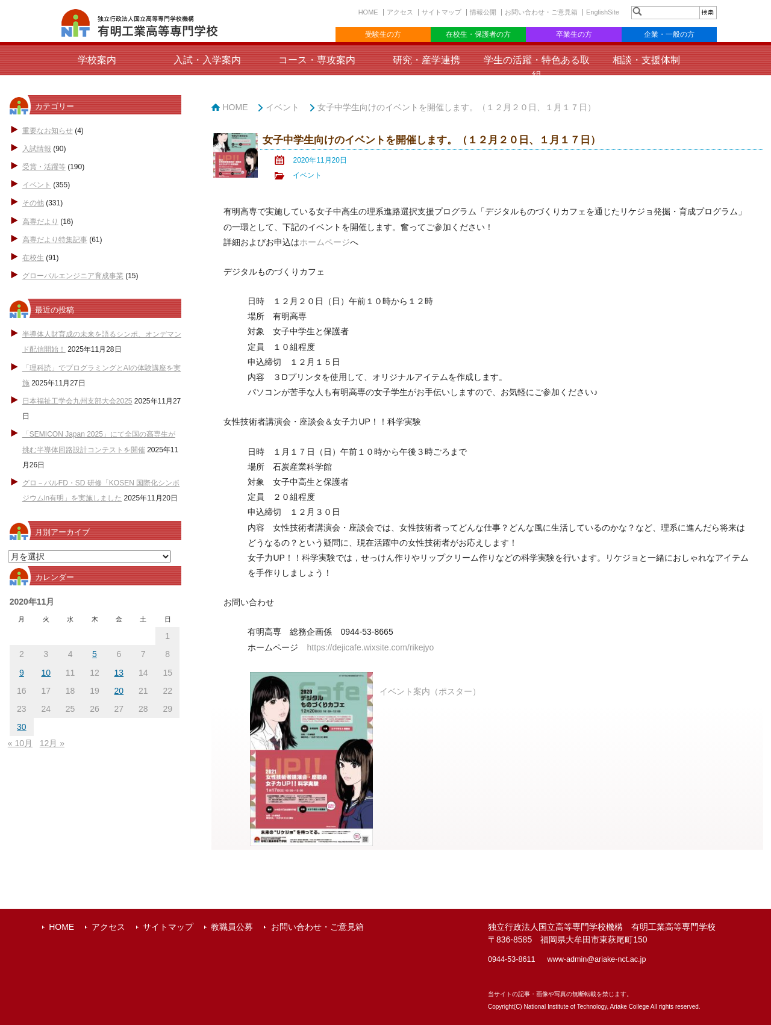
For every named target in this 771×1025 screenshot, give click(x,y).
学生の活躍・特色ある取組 (537, 67)
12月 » (52, 743)
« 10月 (20, 743)
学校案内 (97, 60)
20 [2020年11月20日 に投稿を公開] (119, 691)
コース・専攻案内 (316, 60)
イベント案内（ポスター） (430, 691)
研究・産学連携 (426, 60)
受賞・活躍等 (44, 167)
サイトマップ (441, 12)
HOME (368, 12)
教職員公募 (232, 927)
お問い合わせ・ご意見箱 (541, 12)
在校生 (33, 258)
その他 (33, 203)
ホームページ (324, 242)
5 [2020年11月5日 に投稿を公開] (94, 654)
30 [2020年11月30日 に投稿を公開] (22, 727)
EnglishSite (602, 12)
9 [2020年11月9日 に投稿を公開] (21, 673)
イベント (36, 185)
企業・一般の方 (669, 34)
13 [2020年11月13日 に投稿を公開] (119, 673)
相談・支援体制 (646, 60)
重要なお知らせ (47, 130)
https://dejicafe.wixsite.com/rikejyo (370, 647)
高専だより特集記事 (54, 239)
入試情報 (36, 149)
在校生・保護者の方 (478, 34)
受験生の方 (383, 34)
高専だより (40, 221)
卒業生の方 (574, 34)
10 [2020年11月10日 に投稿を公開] (46, 673)
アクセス (400, 12)
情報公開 (483, 12)
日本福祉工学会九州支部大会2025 (77, 401)
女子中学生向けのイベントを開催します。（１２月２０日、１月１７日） (456, 107)
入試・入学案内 (207, 60)
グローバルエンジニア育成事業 (72, 276)
